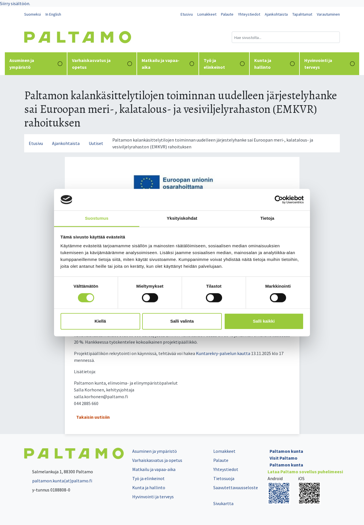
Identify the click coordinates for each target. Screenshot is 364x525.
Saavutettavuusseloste (235, 487)
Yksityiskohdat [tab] (182, 218)
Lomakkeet (206, 14)
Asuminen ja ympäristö (35, 63)
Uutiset (96, 143)
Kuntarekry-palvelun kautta (223, 353)
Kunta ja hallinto (274, 63)
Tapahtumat (302, 14)
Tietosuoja (223, 478)
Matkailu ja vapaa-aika (168, 63)
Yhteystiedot (249, 14)
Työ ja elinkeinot (224, 63)
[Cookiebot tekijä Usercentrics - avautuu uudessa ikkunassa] (279, 199)
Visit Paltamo (283, 458)
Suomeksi (32, 14)
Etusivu (187, 14)
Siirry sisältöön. (15, 3)
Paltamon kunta (286, 451)
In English (53, 14)
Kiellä (100, 321)
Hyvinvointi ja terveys (329, 63)
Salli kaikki (264, 321)
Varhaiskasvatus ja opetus (102, 63)
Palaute (227, 14)
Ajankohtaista (276, 14)
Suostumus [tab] (97, 218)
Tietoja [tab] (267, 218)
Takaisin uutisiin (93, 417)
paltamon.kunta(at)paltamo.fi (58, 481)
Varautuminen (328, 14)
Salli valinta (182, 321)
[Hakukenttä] (286, 37)
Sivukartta (223, 503)
